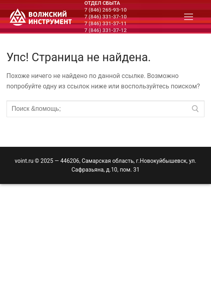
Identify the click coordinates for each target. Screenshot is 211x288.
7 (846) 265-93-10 (105, 10)
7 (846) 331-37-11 (105, 23)
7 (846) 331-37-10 (105, 17)
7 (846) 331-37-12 (105, 30)
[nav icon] (188, 16)
